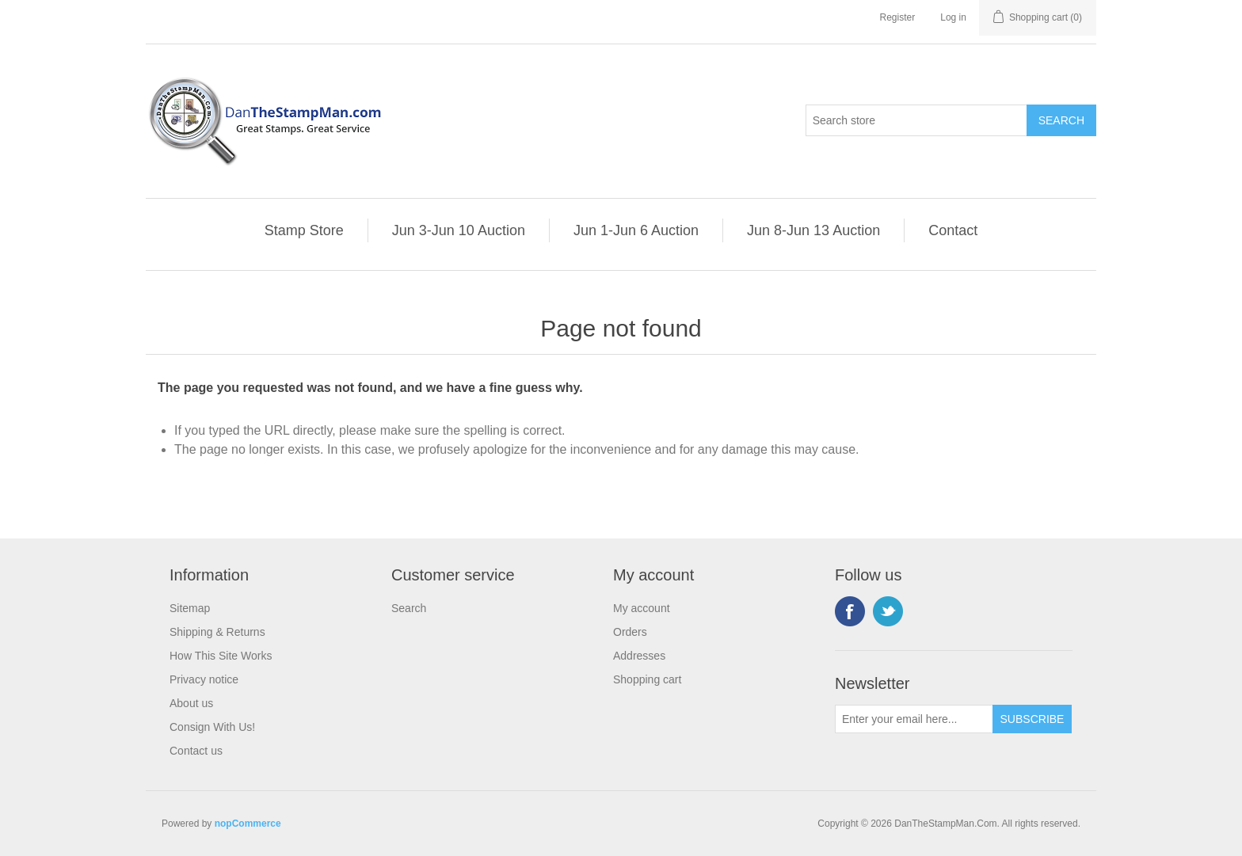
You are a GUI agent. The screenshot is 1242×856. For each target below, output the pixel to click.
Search (408, 608)
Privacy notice (204, 679)
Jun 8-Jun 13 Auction (813, 230)
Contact (952, 230)
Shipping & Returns (217, 632)
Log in (953, 17)
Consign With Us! (212, 727)
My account (641, 608)
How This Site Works (221, 655)
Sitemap (190, 608)
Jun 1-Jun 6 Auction (636, 230)
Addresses (639, 655)
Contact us (196, 750)
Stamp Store (304, 230)
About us (191, 703)
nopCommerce (248, 823)
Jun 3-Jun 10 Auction (458, 230)
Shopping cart (647, 679)
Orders (630, 632)
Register (898, 17)
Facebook (850, 611)
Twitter (888, 611)
